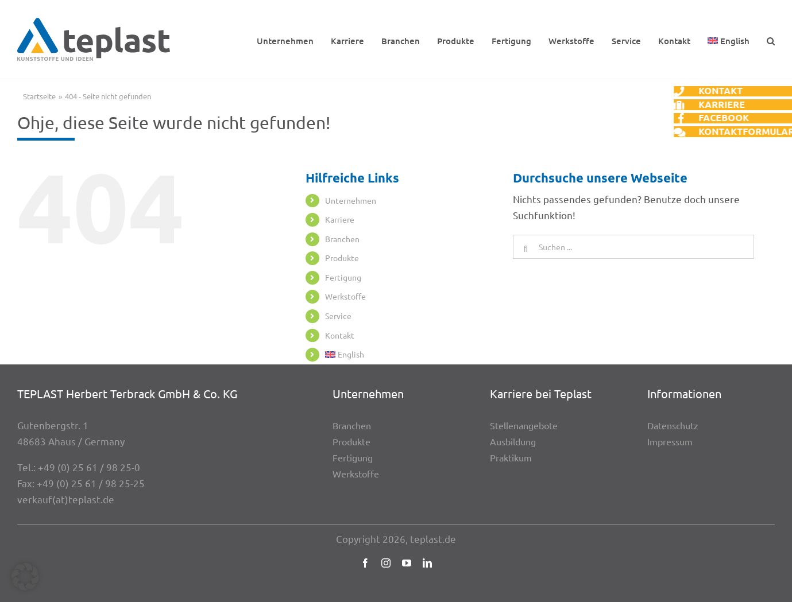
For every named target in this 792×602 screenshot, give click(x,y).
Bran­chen (342, 239)
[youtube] (406, 563)
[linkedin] (427, 563)
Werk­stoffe (345, 296)
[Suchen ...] (633, 247)
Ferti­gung (343, 277)
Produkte (342, 258)
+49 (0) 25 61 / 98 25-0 (89, 467)
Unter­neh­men (350, 200)
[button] (771, 39)
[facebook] (365, 563)
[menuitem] (729, 39)
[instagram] (386, 563)
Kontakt (339, 335)
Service (338, 315)
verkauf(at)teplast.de (65, 499)
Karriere (339, 219)
